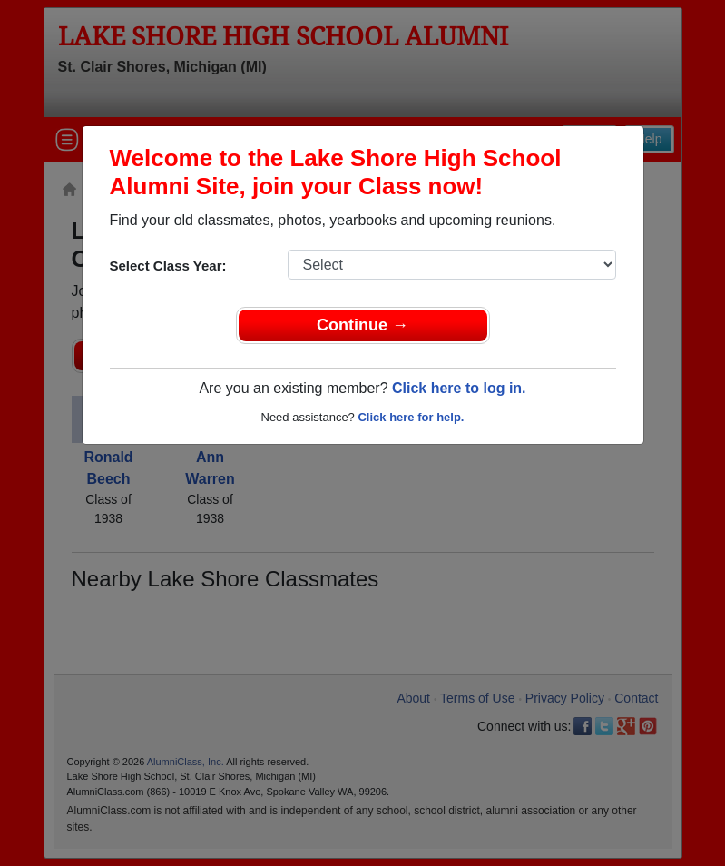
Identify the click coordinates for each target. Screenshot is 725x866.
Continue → (362, 325)
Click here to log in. (459, 388)
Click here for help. (411, 417)
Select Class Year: (168, 265)
